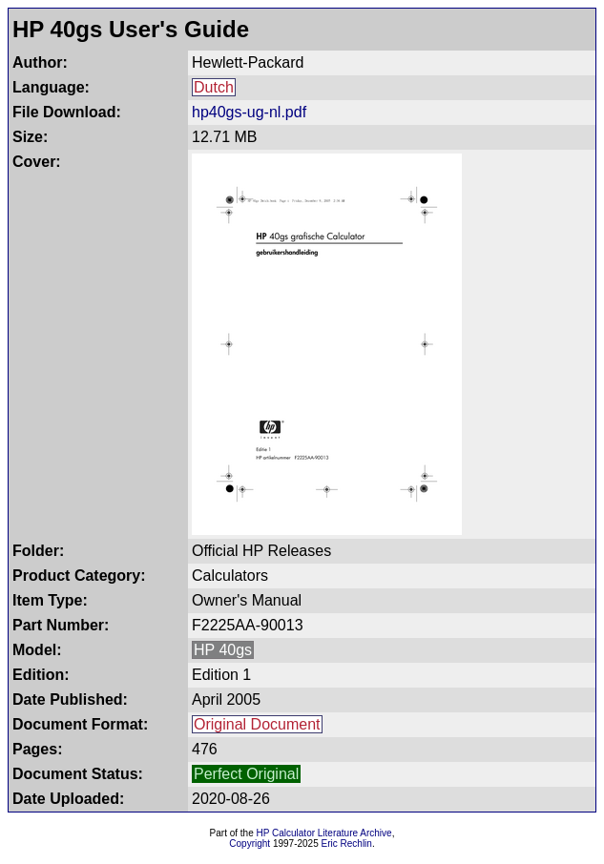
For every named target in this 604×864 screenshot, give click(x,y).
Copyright (249, 843)
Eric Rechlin (347, 843)
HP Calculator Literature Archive (324, 833)
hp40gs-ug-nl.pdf (249, 112)
